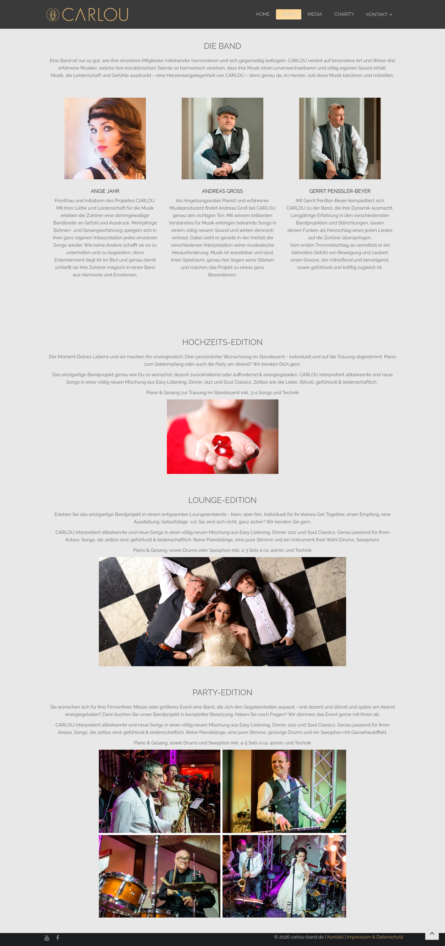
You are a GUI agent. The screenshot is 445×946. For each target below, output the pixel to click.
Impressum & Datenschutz (375, 937)
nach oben (432, 930)
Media (314, 14)
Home (263, 14)
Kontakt (377, 14)
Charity (344, 14)
